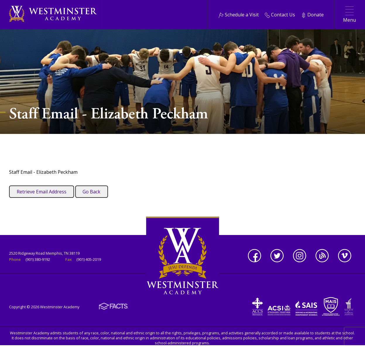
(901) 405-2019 (88, 259)
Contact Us (280, 14)
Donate (312, 14)
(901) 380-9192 (37, 259)
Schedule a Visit (238, 14)
